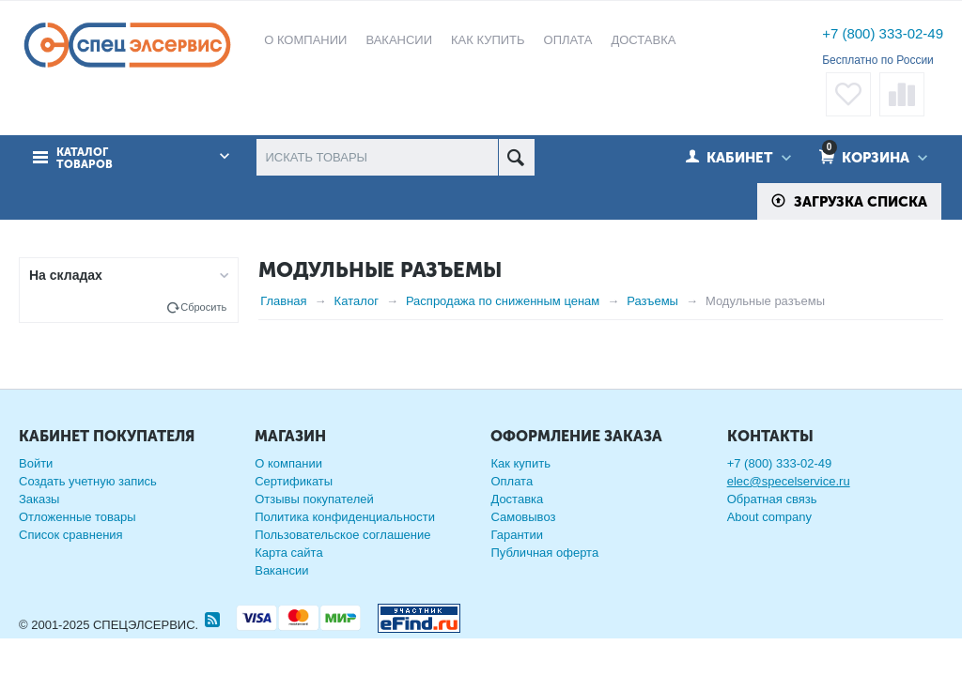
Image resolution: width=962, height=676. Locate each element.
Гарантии (516, 535)
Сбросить (203, 307)
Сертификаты (294, 481)
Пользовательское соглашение (342, 535)
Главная (283, 301)
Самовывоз (522, 517)
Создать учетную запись (88, 481)
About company (769, 517)
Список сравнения (71, 535)
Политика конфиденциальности (345, 517)
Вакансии (281, 570)
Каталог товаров (84, 158)
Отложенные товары (77, 517)
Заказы (39, 499)
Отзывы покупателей (314, 499)
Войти (36, 463)
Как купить (520, 463)
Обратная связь (772, 499)
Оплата (511, 481)
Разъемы (652, 301)
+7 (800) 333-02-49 (882, 33)
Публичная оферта (544, 552)
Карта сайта (288, 552)
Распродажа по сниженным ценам (502, 301)
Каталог (356, 301)
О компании (288, 463)
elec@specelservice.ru (788, 481)
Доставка (516, 499)
